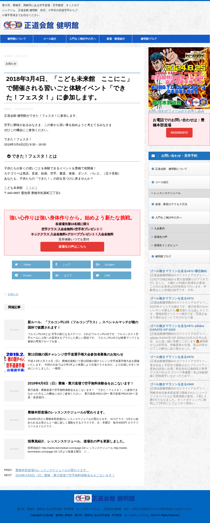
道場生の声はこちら (72, 246)
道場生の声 (160, 236)
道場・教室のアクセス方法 (171, 204)
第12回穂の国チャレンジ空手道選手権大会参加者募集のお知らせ (75, 354)
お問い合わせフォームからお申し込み (176, 111)
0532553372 (179, 132)
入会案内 (159, 228)
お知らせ (13, 294)
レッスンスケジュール (167, 193)
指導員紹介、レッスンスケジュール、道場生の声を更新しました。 (77, 441)
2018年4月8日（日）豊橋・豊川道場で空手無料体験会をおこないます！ (81, 383)
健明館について (16, 38)
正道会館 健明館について (171, 168)
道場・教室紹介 (115, 38)
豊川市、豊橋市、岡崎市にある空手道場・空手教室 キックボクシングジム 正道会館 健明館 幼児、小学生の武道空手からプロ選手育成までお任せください (105, 509)
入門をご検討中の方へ (82, 38)
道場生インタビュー (166, 245)
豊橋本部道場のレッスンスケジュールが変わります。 (67, 412)
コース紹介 (49, 38)
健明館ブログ (149, 38)
